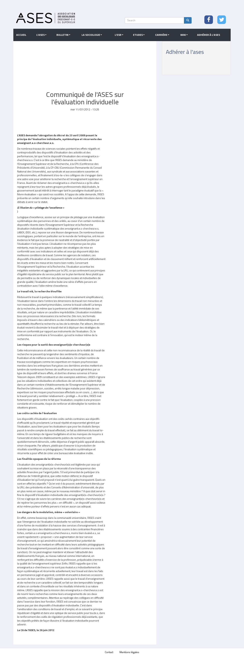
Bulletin (63, 35)
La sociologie (92, 35)
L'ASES (41, 35)
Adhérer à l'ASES (208, 35)
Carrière (162, 35)
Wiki (184, 35)
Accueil (21, 35)
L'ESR (119, 35)
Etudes (139, 35)
